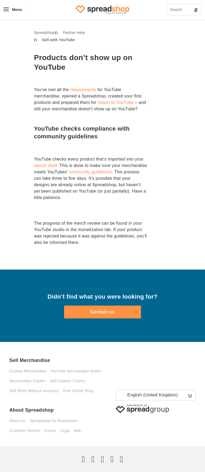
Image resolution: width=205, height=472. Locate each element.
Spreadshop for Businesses (53, 421)
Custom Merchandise (27, 371)
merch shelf (45, 165)
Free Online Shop (78, 391)
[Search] (184, 10)
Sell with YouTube (58, 40)
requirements (83, 89)
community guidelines (90, 172)
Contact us (102, 312)
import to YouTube (116, 102)
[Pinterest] (112, 459)
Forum (50, 430)
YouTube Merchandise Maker (75, 371)
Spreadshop (44, 32)
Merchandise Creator (27, 381)
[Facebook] (93, 459)
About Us (17, 421)
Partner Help (74, 32)
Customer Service (24, 430)
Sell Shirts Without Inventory (34, 391)
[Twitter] (83, 459)
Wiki (77, 430)
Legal (65, 430)
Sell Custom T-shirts (67, 381)
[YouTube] (121, 459)
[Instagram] (102, 459)
